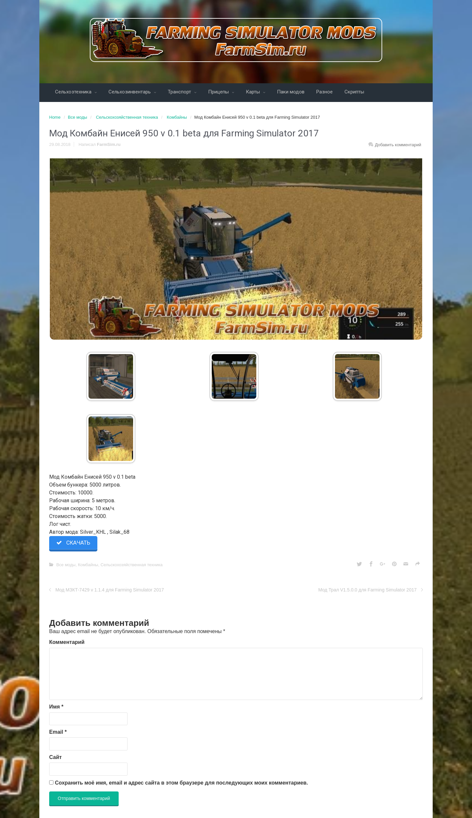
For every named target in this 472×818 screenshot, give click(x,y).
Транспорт (180, 92)
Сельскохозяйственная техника (127, 117)
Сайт (55, 757)
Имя (56, 706)
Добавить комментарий (398, 144)
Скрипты (354, 92)
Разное (324, 92)
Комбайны (177, 117)
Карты (253, 92)
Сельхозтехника (74, 92)
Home (55, 117)
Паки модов (291, 92)
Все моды (77, 117)
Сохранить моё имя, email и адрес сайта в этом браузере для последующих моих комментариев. (181, 783)
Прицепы (219, 92)
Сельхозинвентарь (130, 92)
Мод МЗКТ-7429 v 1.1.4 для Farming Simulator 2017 (109, 589)
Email (58, 732)
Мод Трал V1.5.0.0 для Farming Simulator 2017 (367, 589)
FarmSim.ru (109, 144)
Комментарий (67, 642)
